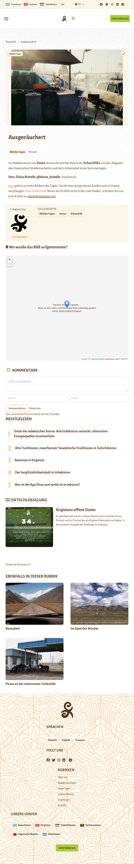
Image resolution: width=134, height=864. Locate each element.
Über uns (62, 777)
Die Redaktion (20, 236)
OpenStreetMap (97, 359)
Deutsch (52, 740)
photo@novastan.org (42, 196)
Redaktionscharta (67, 783)
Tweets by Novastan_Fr (18, 564)
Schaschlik (76, 213)
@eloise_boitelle (48, 177)
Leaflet (84, 359)
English (66, 740)
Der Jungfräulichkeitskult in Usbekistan (42, 472)
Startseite (11, 41)
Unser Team (64, 788)
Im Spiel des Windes (84, 628)
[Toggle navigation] (6, 18)
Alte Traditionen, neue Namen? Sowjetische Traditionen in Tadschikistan (65, 448)
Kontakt (62, 805)
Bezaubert (13, 628)
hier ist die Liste (35, 191)
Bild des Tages (15, 54)
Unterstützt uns (119, 18)
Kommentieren (17, 408)
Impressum (64, 799)
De (77, 4)
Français (80, 740)
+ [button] (10, 259)
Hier (11, 185)
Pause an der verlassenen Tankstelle (31, 684)
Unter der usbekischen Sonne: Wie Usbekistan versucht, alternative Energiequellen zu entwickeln (60, 434)
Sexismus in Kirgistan (29, 460)
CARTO (124, 359)
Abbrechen (35, 408)
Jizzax (62, 213)
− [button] (10, 264)
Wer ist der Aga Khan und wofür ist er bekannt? (47, 484)
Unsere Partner (66, 794)
